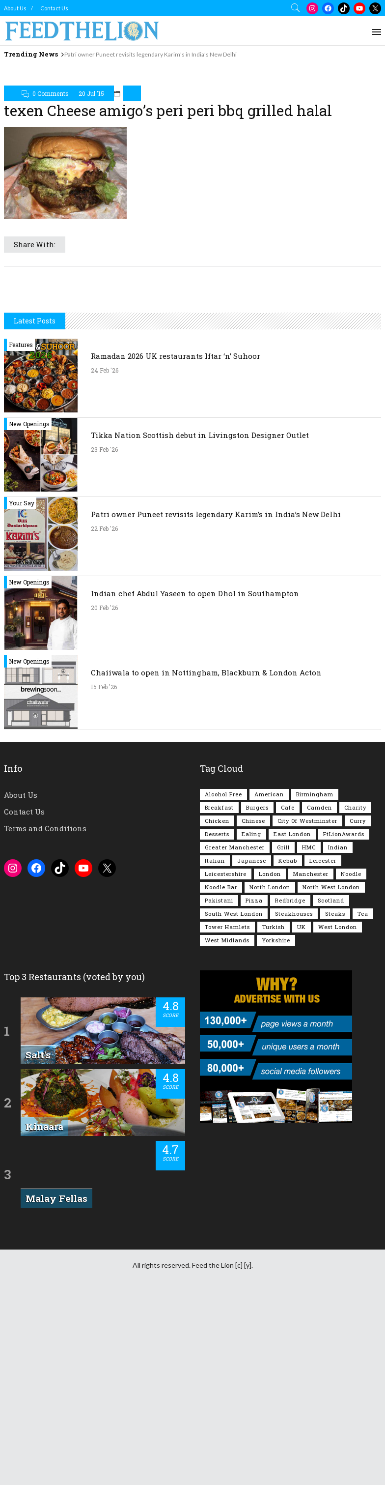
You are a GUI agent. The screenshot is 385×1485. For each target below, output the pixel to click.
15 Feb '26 (104, 824)
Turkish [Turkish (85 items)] (273, 1064)
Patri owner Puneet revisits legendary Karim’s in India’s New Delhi (150, 54)
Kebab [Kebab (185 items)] (287, 998)
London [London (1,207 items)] (270, 1011)
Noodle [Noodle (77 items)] (351, 1011)
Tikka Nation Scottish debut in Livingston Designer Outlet (200, 573)
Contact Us (54, 8)
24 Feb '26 (104, 508)
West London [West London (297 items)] (337, 1064)
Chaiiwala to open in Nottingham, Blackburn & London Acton (206, 810)
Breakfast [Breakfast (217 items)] (219, 945)
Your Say (21, 640)
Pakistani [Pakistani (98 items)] (219, 1038)
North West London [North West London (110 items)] (331, 1024)
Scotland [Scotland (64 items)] (331, 1038)
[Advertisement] (192, 369)
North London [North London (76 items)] (269, 1024)
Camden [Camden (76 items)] (319, 945)
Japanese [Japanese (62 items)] (251, 998)
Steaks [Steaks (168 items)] (335, 1051)
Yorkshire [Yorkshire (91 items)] (276, 1077)
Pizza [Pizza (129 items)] (254, 1038)
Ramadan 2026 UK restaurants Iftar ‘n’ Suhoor (175, 493)
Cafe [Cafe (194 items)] (288, 945)
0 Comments (50, 93)
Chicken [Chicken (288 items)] (217, 958)
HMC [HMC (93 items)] (309, 985)
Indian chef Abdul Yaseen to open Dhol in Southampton (195, 731)
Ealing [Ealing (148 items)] (251, 971)
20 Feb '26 (104, 745)
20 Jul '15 (91, 93)
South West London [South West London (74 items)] (234, 1051)
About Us (15, 8)
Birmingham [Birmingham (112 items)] (314, 931)
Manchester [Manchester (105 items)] (311, 1011)
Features (21, 482)
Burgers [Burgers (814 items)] (257, 945)
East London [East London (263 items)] (292, 971)
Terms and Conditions (45, 966)
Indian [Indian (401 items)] (338, 985)
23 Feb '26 (104, 587)
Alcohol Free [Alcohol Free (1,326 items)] (223, 931)
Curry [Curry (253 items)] (358, 958)
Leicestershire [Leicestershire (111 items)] (226, 1011)
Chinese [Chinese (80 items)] (253, 958)
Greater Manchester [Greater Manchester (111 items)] (235, 985)
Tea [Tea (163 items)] (363, 1051)
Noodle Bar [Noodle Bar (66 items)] (221, 1024)
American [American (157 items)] (269, 931)
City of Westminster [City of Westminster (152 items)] (307, 958)
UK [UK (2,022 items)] (301, 1064)
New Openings (29, 561)
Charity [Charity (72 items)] (355, 945)
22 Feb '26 (104, 666)
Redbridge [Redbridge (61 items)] (290, 1038)
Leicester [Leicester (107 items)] (322, 998)
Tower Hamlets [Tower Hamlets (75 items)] (227, 1064)
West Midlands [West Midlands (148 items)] (227, 1077)
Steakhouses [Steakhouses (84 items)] (294, 1051)
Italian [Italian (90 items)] (215, 998)
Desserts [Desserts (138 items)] (217, 971)
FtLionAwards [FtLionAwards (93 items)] (343, 971)
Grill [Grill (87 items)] (283, 985)
